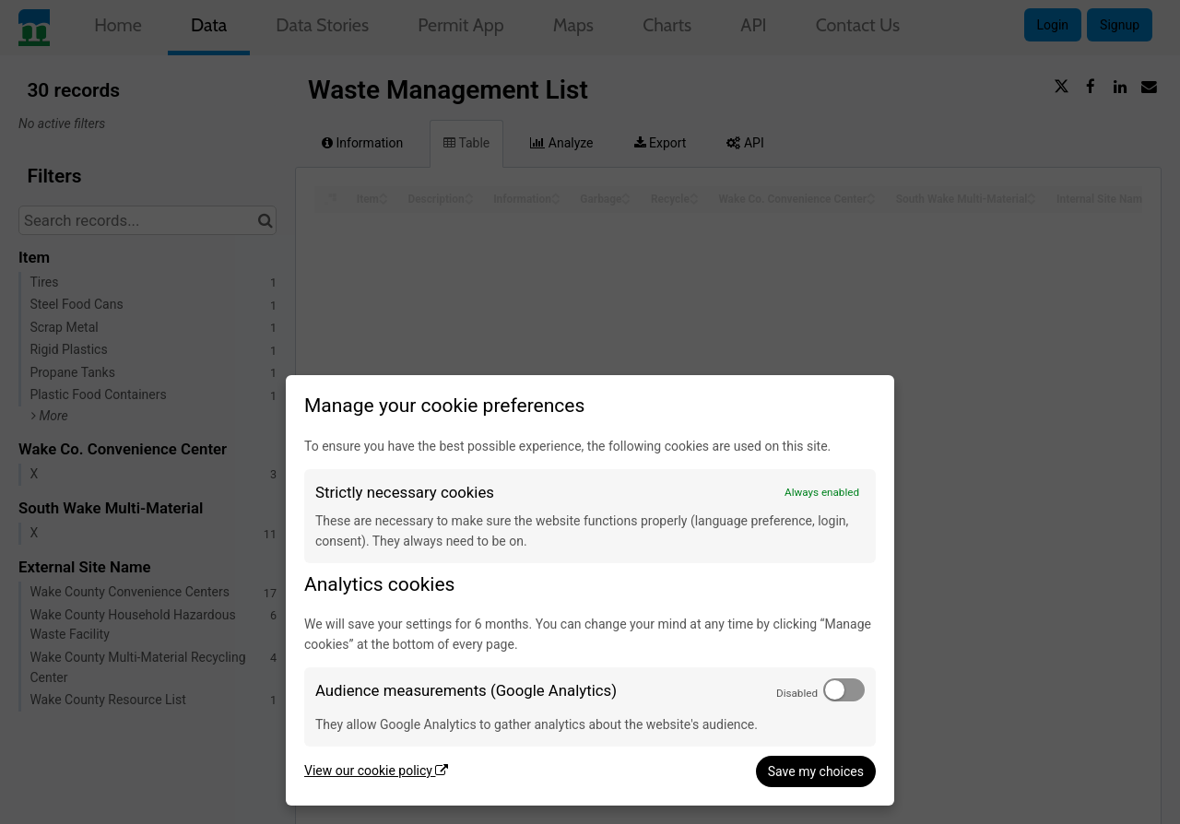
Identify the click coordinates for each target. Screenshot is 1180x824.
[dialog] (590, 590)
